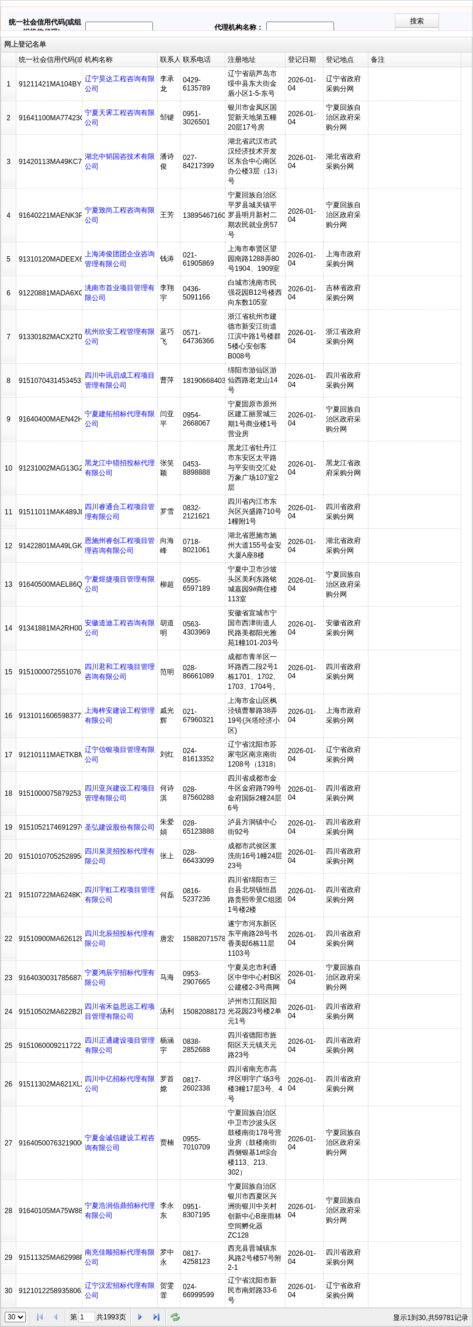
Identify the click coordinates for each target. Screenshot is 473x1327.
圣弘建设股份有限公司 (120, 827)
